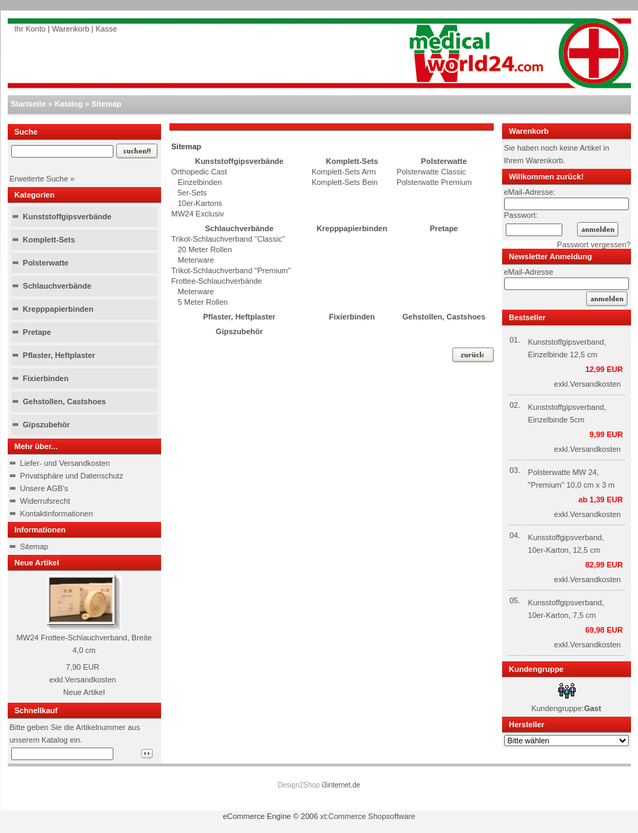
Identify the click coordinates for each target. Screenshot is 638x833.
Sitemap (106, 103)
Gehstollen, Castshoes (64, 401)
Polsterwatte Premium (434, 182)
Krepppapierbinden (58, 309)
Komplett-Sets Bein (344, 182)
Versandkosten (90, 679)
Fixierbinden (46, 378)
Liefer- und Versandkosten (65, 463)
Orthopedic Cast (199, 171)
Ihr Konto (30, 29)
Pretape (37, 332)
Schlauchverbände (57, 286)
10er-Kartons (197, 203)
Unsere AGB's (44, 488)
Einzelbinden (197, 182)
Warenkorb (70, 29)
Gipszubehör (46, 424)
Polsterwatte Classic (431, 171)
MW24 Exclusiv (198, 213)
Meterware (193, 260)
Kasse (107, 29)
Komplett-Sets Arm (344, 171)
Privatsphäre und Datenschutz (71, 475)
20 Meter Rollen (202, 249)
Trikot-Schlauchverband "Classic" (228, 239)
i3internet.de (340, 785)
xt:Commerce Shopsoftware (367, 816)
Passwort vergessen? (593, 244)
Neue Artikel (83, 692)
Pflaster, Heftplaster (59, 355)
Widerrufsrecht (45, 501)
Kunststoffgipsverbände (67, 216)
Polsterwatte (46, 263)
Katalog (69, 103)
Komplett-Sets (49, 239)
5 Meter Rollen (200, 302)
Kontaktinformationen (56, 513)
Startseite (28, 103)
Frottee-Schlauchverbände (217, 281)
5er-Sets (189, 192)
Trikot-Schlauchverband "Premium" (231, 270)
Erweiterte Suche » (42, 178)
